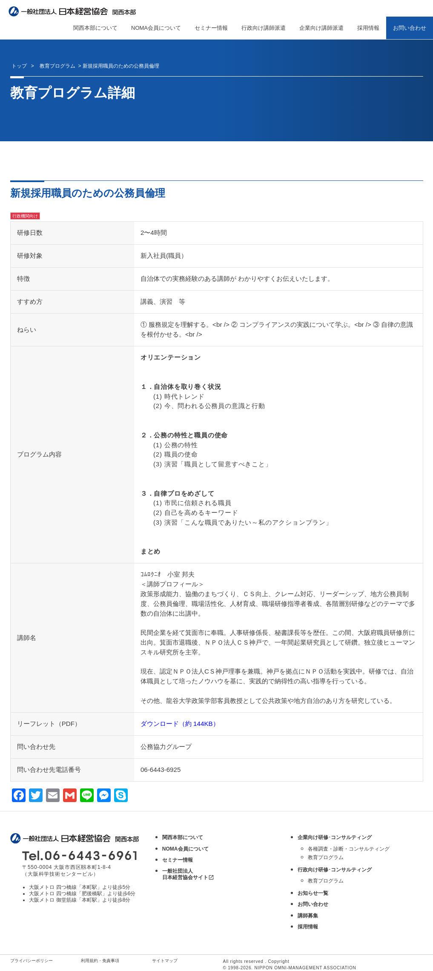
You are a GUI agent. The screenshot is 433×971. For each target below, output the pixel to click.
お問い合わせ (409, 28)
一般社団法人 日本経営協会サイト (188, 874)
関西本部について (95, 28)
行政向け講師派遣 (263, 28)
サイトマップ (165, 960)
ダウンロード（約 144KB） (180, 723)
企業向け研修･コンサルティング (335, 837)
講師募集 (308, 916)
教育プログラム (326, 857)
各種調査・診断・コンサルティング (349, 849)
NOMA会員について (156, 28)
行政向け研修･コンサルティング (335, 870)
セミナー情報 (211, 28)
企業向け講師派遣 (321, 28)
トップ (19, 66)
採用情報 (368, 28)
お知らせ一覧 (313, 893)
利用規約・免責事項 (100, 960)
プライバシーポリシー (31, 960)
